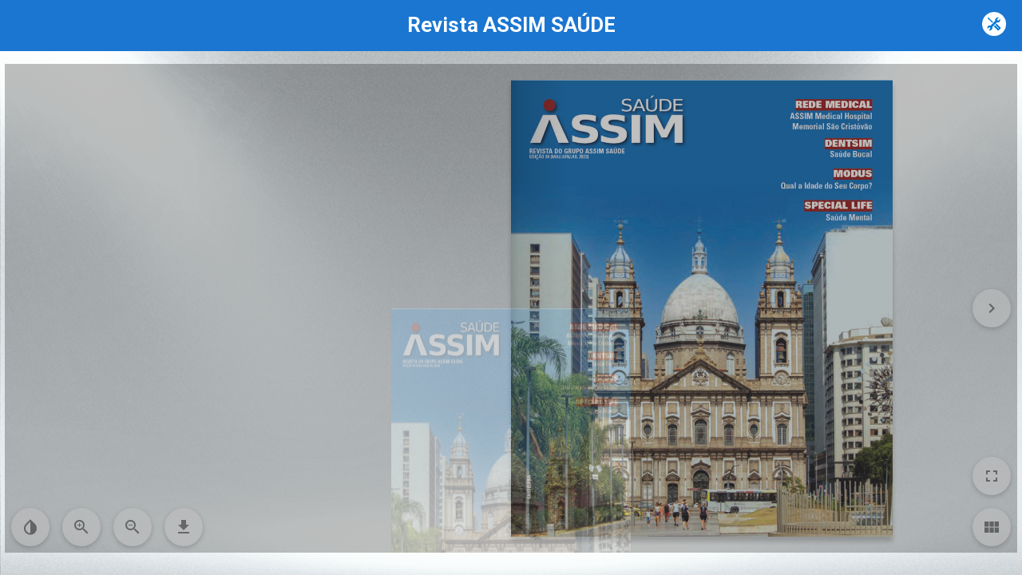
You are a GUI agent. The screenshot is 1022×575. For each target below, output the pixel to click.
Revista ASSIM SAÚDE (511, 25)
